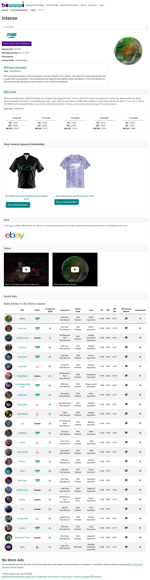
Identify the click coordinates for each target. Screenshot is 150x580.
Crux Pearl (22, 347)
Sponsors (93, 5)
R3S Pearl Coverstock (15, 67)
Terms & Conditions (82, 577)
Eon (22, 509)
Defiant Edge (22, 404)
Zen (22, 423)
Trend (22, 471)
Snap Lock (22, 328)
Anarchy (22, 528)
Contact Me (41, 577)
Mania (22, 547)
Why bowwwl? (53, 577)
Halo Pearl (22, 366)
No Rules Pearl (22, 519)
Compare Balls (52, 5)
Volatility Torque (22, 338)
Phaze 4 (22, 461)
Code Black (22, 433)
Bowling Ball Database (35, 5)
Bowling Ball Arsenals (69, 5)
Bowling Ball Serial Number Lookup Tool (18, 577)
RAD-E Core (10, 91)
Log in (101, 5)
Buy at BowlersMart (18, 204)
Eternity (22, 500)
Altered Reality (22, 376)
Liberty (22, 442)
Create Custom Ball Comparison (16, 44)
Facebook (97, 577)
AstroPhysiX (22, 357)
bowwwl (5, 10)
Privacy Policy (66, 577)
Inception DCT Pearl (22, 538)
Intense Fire (22, 395)
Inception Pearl (22, 490)
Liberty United (22, 452)
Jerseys (83, 5)
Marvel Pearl (22, 480)
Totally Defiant (22, 414)
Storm (33, 10)
